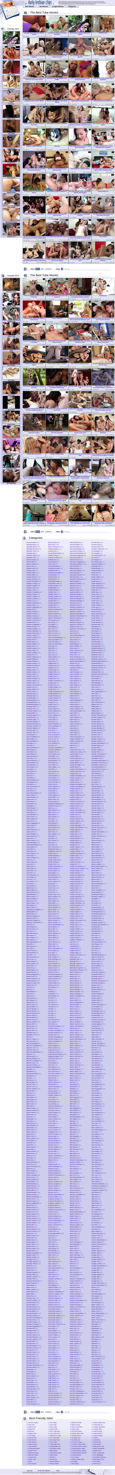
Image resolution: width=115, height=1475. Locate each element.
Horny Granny (52, 1343)
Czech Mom (52, 793)
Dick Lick (51, 808)
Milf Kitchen (73, 1114)
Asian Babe (30, 803)
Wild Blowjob (95, 1333)
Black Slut (29, 1158)
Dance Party (52, 799)
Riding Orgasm (96, 713)
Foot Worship (52, 1101)
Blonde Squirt (30, 1242)
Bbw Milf (29, 944)
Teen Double (95, 1093)
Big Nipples (30, 1076)
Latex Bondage (74, 672)
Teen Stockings (96, 1164)
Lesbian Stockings (75, 903)
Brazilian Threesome (32, 1281)
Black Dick (29, 1134)
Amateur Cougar (31, 594)
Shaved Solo (95, 823)
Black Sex (29, 1155)
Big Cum (29, 1054)
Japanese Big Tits (75, 596)
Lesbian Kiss (74, 816)
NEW (42, 269)
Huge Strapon (52, 1387)
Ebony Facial (52, 914)
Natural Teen (74, 1231)
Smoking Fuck (95, 920)
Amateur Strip (30, 674)
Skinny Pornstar (96, 875)
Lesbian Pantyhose (76, 853)
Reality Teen (95, 639)
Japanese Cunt (74, 603)
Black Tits (29, 1168)
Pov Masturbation (96, 555)
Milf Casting (73, 1093)
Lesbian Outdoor (75, 851)
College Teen (52, 678)
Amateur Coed (31, 590)
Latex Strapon (74, 685)
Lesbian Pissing (75, 857)
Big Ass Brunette (31, 1013)
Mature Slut (73, 1058)
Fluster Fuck (11, 118)
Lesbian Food (74, 799)
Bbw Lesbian (30, 937)
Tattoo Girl (94, 1035)
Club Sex (51, 650)
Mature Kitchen (74, 1030)
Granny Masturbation (54, 1220)
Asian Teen (29, 870)
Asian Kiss (29, 838)
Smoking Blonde (96, 911)
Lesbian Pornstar (75, 862)
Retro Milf (94, 693)
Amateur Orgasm (31, 648)
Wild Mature (95, 1339)
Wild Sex (94, 1350)
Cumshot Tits (52, 752)
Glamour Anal (52, 1177)
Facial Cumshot (53, 978)
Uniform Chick (95, 1235)
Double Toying (52, 868)
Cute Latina (51, 765)
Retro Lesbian (95, 689)
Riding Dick (95, 706)
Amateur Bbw (30, 575)
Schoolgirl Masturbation (98, 760)
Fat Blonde (51, 994)
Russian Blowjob (96, 728)
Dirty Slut (51, 842)
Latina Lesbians (75, 708)
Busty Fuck (29, 1393)
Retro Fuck (94, 687)
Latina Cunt (73, 698)
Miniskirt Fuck (74, 1158)
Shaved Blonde (96, 799)
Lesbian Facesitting (76, 786)
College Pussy (52, 674)
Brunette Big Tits (31, 1309)
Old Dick (72, 1266)
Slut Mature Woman (99, 1457)
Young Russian (96, 1393)
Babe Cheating (31, 898)
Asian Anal (29, 799)
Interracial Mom (74, 568)
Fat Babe (51, 991)
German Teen (52, 1153)
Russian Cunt (95, 734)
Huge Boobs (52, 1369)
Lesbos (95, 1437)
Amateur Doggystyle (32, 607)
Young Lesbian (96, 1389)
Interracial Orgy (74, 572)
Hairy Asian (51, 1244)
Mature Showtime (98, 1448)
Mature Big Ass (74, 983)
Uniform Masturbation (98, 1240)
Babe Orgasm (30, 903)
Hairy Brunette (52, 1253)
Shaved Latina (95, 808)
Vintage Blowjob (96, 1259)
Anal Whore (30, 791)
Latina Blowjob (74, 693)
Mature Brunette (75, 991)
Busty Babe (30, 1382)
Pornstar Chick (74, 1387)
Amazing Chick (31, 706)
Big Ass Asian (30, 1004)
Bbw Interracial (31, 933)
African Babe (30, 562)
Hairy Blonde (52, 1250)
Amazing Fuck (30, 708)
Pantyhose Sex (74, 1326)
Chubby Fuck (52, 592)
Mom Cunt (73, 1171)
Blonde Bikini (30, 1190)
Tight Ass (94, 1199)
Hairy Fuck (51, 1257)
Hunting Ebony (76, 1435)
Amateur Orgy (30, 650)
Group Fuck (51, 1231)
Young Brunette (96, 1374)
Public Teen (95, 592)
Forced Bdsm (52, 1104)
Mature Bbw (73, 978)
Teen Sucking (95, 1168)
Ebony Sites (75, 1429)
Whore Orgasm (96, 1315)
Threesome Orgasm (97, 1190)
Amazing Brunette (32, 704)
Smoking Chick (96, 916)
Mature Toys (73, 1076)
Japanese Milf (74, 620)
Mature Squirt (74, 1063)
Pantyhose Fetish (75, 1320)
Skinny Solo (95, 879)
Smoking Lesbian (96, 922)
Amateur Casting (31, 583)
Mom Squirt (73, 1186)
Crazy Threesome (53, 724)
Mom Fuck (73, 1175)
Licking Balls (74, 946)
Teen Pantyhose (96, 1140)
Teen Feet (94, 1099)
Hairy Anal (51, 1242)
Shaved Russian (96, 821)
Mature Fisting (74, 1013)
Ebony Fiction (54, 1463)
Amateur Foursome (32, 620)
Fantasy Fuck (52, 985)
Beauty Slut (30, 985)
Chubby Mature (53, 598)
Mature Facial (74, 1006)
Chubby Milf (52, 601)
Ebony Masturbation (54, 924)
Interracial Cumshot (76, 551)
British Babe (30, 1285)
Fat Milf (50, 1009)
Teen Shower (95, 1153)
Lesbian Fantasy (75, 788)
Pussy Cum (95, 594)
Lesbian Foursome (75, 801)
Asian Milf (29, 849)
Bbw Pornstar (30, 950)
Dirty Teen (51, 845)
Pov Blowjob (95, 551)
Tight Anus (94, 1196)
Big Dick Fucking (31, 1065)
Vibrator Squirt (95, 1253)
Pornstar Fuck (74, 1389)
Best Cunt (29, 994)
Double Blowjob (53, 855)
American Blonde (31, 721)
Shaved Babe (95, 793)
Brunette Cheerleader (33, 1317)
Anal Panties (30, 771)
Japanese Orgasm (75, 622)
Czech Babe (52, 778)
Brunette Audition (31, 1300)
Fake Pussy (51, 981)
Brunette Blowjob (31, 1313)
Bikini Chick (30, 1101)
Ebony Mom (52, 931)
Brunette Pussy (31, 1352)
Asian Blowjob (30, 814)
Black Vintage (30, 1171)
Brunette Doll (30, 1328)
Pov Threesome (96, 562)
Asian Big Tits (30, 810)
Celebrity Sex (52, 559)
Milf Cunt (72, 1095)
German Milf (52, 1151)
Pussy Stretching (96, 613)
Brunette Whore (31, 1367)
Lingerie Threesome (76, 955)
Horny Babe (52, 1326)
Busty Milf (29, 1399)
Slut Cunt (94, 901)
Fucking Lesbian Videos (79, 1446)
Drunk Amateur (53, 870)
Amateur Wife (30, 691)
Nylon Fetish (74, 1250)
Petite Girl (73, 1356)
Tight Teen (94, 1207)
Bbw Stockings (31, 952)
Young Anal (95, 1361)
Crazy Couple (52, 708)
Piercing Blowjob (75, 1365)
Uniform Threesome (97, 1244)
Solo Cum (94, 935)
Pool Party (73, 1374)
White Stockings (96, 1307)
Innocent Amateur (53, 1393)
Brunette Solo (30, 1356)
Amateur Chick (31, 588)
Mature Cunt (74, 998)
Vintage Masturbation (98, 1266)
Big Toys (29, 1093)
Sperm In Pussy (96, 959)
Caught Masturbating (54, 553)
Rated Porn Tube (11, 468)
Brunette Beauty (31, 1307)
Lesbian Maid (74, 823)
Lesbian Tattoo (74, 914)
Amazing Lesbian (31, 711)
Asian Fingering (31, 829)
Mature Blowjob (74, 989)
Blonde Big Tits (31, 1188)
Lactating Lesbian (75, 667)
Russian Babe (95, 721)
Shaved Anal (95, 788)
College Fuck (52, 665)
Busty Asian (30, 1380)
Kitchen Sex (73, 663)
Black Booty (30, 1127)
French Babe (52, 1117)
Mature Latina (74, 1032)
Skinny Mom (95, 873)
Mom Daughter (74, 1173)
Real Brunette (95, 624)
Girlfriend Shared (53, 1173)
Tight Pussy (95, 1205)
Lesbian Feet (74, 791)
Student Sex (95, 1002)
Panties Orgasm (75, 1315)
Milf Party (73, 1123)
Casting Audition (53, 549)
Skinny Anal (95, 842)
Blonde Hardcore (31, 1218)
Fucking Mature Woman (79, 1453)
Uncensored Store (11, 221)
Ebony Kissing (52, 920)
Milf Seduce (73, 1132)
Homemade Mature (54, 1317)
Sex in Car (94, 784)
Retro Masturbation (97, 691)
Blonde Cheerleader (32, 1196)
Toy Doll (93, 1220)
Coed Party (51, 659)
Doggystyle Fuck (53, 851)
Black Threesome (31, 1166)
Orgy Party (73, 1285)
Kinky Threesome (75, 657)
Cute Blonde (52, 758)
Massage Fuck (74, 959)
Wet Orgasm (95, 1296)
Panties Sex (73, 1317)
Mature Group (74, 1019)
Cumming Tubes (77, 1442)
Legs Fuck (73, 745)
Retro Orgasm (95, 698)
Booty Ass (29, 1266)
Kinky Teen (73, 654)
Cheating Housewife (54, 572)
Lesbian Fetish (74, 793)
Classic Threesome (54, 618)
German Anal (52, 1136)
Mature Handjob (75, 1022)
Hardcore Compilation (55, 1291)
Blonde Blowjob (31, 1192)
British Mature (30, 1291)
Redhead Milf (95, 663)
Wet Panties (95, 1298)
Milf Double (73, 1099)
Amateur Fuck (30, 622)
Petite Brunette (74, 1354)
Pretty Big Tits (95, 566)
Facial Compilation (54, 976)
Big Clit (28, 1037)
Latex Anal (73, 670)
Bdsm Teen (30, 965)
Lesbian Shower (75, 883)
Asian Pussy (30, 862)
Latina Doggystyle (75, 700)
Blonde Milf (29, 1225)
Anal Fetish (30, 752)
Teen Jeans (95, 1123)
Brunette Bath (30, 1304)
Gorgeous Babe (53, 1196)
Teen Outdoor (95, 1138)
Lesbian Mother (74, 838)
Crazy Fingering (53, 711)
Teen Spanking (96, 1160)
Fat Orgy (51, 1013)
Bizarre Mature (31, 1112)
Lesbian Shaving (75, 881)
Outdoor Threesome (76, 1307)
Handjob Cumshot (53, 1279)
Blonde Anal (30, 1177)
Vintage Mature (96, 1268)
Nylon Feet (73, 1248)
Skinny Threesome (97, 883)
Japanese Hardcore (76, 607)
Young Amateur (96, 1358)
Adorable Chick (31, 551)
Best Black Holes (55, 1448)
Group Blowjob (52, 1229)
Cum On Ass (52, 732)
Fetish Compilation (54, 1041)
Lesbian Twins (74, 927)
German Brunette (53, 1142)
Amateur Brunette (32, 581)
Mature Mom (74, 1041)
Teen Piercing (95, 1145)
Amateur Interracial (32, 633)
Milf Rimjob (73, 1130)
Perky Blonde (74, 1339)
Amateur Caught (31, 585)
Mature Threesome (76, 1073)
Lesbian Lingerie (75, 821)
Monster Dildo (74, 1196)
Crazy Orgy (51, 717)
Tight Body (94, 1201)
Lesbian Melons (75, 829)
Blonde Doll (30, 1205)
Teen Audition (95, 1052)
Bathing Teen (30, 914)
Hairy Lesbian (52, 1266)
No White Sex (76, 1440)
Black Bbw (29, 1121)
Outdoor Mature (75, 1302)
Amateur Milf (30, 639)
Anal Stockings (31, 780)
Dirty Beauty (52, 823)
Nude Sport (73, 1235)
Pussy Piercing (96, 609)
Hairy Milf (51, 1272)
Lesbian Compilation (76, 775)
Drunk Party (52, 888)
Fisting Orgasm (53, 1091)
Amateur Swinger (31, 678)
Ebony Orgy (52, 935)
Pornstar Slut (95, 542)
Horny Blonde (52, 1330)
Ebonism (52, 1457)
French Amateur (53, 1112)
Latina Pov (73, 726)
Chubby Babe (52, 588)
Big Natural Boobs (32, 1073)
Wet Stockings (95, 1302)
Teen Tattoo (95, 1171)
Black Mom (29, 1145)
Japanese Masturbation (77, 616)
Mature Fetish (74, 1011)
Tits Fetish (94, 1212)
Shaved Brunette (96, 801)
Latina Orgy (73, 719)
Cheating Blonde (53, 566)
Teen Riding (95, 1151)
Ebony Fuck (52, 916)
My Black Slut (76, 1437)
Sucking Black (95, 1015)
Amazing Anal (30, 693)
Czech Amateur (53, 775)
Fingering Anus (53, 1050)
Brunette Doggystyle (32, 1326)
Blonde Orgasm (31, 1229)
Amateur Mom (30, 642)
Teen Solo (94, 1158)
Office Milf (73, 1259)
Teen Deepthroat (96, 1084)
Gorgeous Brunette (54, 1201)
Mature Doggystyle (76, 1002)
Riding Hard (95, 711)
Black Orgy (29, 1149)
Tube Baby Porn (55, 1444)
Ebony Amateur (53, 896)
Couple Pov (51, 702)
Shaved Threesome (97, 827)
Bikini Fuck (29, 1104)
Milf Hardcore (74, 1112)
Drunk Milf (51, 883)
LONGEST (48, 269)
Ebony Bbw (51, 903)
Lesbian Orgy (74, 849)
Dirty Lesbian (52, 834)
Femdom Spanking (54, 1037)
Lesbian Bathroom (75, 758)
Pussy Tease (95, 618)
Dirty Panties (52, 840)
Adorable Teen (31, 557)
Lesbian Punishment (76, 866)
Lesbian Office (74, 842)
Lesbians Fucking (75, 940)
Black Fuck (29, 1136)
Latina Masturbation (76, 711)
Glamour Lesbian (53, 1181)
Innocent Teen (52, 1404)
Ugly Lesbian (95, 1231)
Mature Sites (97, 1450)
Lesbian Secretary (75, 877)
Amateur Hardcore (32, 631)
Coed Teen (51, 661)
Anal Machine (30, 765)
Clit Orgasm (52, 624)
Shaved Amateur (96, 786)
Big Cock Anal (30, 1041)
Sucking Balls (95, 1009)
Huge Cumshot (53, 1374)
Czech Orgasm (53, 795)
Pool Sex (72, 1376)
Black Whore (30, 1173)
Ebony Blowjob (52, 907)
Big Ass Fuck (30, 1019)
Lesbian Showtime (99, 1427)
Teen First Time (96, 1106)
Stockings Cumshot (97, 972)
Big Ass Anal (30, 1002)
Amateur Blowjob (31, 579)
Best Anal (29, 987)
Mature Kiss (73, 1028)
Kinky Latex (73, 648)
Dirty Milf (51, 836)
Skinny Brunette (96, 857)
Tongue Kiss (95, 1216)
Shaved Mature (96, 812)
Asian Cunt (29, 821)
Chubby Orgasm (53, 603)
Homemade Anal (53, 1309)
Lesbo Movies (97, 1433)
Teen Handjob (95, 1119)
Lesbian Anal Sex (75, 750)
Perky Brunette (74, 1341)
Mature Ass (73, 976)
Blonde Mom (30, 1227)
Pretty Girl (94, 575)
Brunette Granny (31, 1335)
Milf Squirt (73, 1138)
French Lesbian (53, 1119)
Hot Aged (75, 1461)
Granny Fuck (52, 1214)
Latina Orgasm (74, 717)
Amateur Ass (30, 570)
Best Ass (29, 989)
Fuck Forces (11, 162)
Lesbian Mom (74, 834)
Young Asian (95, 1363)
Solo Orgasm (95, 944)
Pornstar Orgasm (75, 1395)
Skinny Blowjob (96, 855)
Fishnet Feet (52, 1080)
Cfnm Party (51, 564)
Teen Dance (95, 1082)
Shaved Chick (95, 803)
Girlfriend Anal (52, 1164)
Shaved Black (95, 797)
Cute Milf (51, 769)
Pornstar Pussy (74, 1404)
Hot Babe (51, 1365)
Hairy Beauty (52, 1248)
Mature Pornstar (75, 1050)
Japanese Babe (75, 590)
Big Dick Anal (30, 1056)
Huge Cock (51, 1371)
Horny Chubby (52, 1335)
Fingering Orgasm (53, 1056)
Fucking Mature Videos (79, 1450)
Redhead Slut (95, 670)
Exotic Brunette (53, 963)
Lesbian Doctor (74, 782)
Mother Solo (73, 1218)
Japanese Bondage (76, 601)
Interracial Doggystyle (76, 555)
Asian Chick (30, 816)
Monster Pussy (74, 1201)
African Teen (30, 566)
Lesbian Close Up (75, 771)
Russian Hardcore (97, 739)
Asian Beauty (30, 808)
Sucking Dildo (95, 1022)
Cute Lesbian (52, 767)
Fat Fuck (51, 1000)
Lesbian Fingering (75, 795)
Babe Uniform (30, 907)
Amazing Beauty (31, 700)
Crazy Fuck (51, 713)
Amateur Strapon (31, 672)
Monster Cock (74, 1192)
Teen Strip (94, 1166)
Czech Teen (52, 797)
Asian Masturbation (32, 845)
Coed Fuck (51, 654)
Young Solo (95, 1397)
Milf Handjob (74, 1110)
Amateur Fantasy (31, 616)
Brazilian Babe (31, 1274)
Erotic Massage (53, 959)
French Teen (52, 1123)
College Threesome (54, 680)
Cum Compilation (53, 726)
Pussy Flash (95, 598)
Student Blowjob (96, 994)
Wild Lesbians (95, 1337)
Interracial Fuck (74, 559)
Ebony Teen (52, 946)
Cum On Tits (52, 739)
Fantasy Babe (52, 983)
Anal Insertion (30, 762)
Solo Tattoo (95, 948)
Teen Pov (94, 1147)
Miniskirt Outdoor (75, 1162)
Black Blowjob (30, 1125)
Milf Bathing (73, 1084)
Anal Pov (29, 775)
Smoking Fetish (96, 918)
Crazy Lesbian (52, 715)
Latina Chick (74, 696)
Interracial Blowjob (75, 549)
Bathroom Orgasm (32, 920)
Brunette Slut (30, 1354)
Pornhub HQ (11, 147)
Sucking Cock (95, 1017)
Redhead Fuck (96, 657)
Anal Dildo (29, 743)
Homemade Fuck (53, 1313)
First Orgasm (52, 1067)
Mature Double (74, 1004)
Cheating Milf (52, 575)
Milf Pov (72, 1127)
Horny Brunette (53, 1333)
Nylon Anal (73, 1246)
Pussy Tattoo (95, 616)
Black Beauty (30, 1123)
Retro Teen (94, 700)
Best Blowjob (30, 991)
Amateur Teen (30, 683)
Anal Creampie (31, 741)
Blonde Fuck (30, 1212)
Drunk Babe (52, 873)
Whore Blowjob (96, 1309)
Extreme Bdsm (52, 970)
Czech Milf (51, 791)
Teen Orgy (94, 1136)
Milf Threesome (74, 1149)
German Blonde (53, 1140)
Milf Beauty (73, 1086)
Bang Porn (11, 88)
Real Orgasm (95, 633)
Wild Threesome (96, 1356)
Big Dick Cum (30, 1063)
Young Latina (95, 1387)
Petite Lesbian (74, 1361)
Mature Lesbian (74, 1035)
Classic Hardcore (53, 613)
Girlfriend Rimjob (53, 1171)
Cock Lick (51, 652)
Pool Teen (73, 1378)
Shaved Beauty (96, 795)
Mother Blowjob (74, 1207)
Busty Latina (30, 1395)
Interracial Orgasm (75, 570)
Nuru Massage (74, 1244)
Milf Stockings (74, 1140)
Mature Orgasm (75, 1045)
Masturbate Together (76, 968)
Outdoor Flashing (75, 1296)
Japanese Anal (74, 585)
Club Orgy (51, 646)
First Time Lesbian (54, 1073)
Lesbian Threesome (76, 920)
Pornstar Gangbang (76, 1391)
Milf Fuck (72, 1106)
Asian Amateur (31, 797)
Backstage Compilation (33, 909)
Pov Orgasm (95, 559)
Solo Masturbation (97, 942)
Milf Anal (72, 1082)
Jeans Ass (73, 631)
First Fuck (51, 1065)
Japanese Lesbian (75, 611)
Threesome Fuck (96, 1188)
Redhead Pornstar (97, 667)
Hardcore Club (52, 1289)
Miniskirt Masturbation (77, 1160)
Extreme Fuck (52, 972)
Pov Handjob (95, 553)
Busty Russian (52, 542)
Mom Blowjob (74, 1168)
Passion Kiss (74, 1335)
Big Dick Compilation (32, 1060)
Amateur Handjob (31, 629)
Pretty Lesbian (95, 577)
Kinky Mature (74, 652)
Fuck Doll (51, 1125)
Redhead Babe (96, 646)
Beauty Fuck (30, 976)
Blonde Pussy (30, 1235)
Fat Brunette (52, 996)
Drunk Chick (52, 879)
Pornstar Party (74, 1399)
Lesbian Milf (73, 832)
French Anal (52, 1114)
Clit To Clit (51, 629)
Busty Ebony (30, 1391)
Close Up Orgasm (53, 639)
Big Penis (29, 1078)
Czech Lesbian (52, 786)
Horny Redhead (53, 1358)
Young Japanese (96, 1384)
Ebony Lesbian (52, 922)
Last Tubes (11, 133)
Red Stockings (96, 642)
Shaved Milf (95, 814)
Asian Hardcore (31, 836)
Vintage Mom (95, 1272)
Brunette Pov (30, 1350)
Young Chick (95, 1378)
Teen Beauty (95, 1058)
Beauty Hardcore (31, 978)
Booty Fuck (30, 1270)
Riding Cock (95, 704)
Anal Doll (29, 745)
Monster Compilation (76, 1194)
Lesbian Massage (75, 825)
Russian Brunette (96, 730)
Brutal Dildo (30, 1371)
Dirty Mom (51, 838)
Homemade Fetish (54, 1311)
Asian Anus (30, 801)
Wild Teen (94, 1354)
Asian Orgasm (30, 853)
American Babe (31, 719)
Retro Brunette (96, 685)
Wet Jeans (94, 1291)
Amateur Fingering (32, 618)
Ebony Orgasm (53, 933)
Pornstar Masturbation (77, 1393)
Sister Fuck (95, 838)
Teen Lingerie (95, 1127)
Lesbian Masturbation (76, 827)
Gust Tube (11, 394)
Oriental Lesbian (75, 1287)
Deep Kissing (52, 801)
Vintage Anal (95, 1255)
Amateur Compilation (33, 592)
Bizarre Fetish (30, 1108)
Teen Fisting (95, 1108)
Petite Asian (73, 1350)
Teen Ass (94, 1050)
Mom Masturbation (75, 1177)
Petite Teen (73, 1363)
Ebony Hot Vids (76, 1422)
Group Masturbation (54, 1233)
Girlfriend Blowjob (53, 1166)
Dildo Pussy (52, 812)
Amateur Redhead (32, 657)
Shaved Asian (95, 791)
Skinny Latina (95, 862)
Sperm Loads (95, 961)
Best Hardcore (31, 998)
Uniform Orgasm (96, 1242)
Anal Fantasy (30, 750)
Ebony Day (53, 1459)
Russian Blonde (96, 726)
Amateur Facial (31, 613)
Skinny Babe (95, 847)
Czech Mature (52, 788)
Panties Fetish (74, 1311)
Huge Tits (51, 1389)
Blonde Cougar (31, 1201)
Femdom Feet (52, 1028)
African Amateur (31, 559)
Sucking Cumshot (97, 1019)
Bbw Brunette (30, 929)
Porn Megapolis (98, 1455)
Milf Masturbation (75, 1117)
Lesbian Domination (76, 784)
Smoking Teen (95, 931)
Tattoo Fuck (95, 1032)
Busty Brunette (31, 1389)
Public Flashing (96, 585)
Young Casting (96, 1376)
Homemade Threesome (55, 1324)
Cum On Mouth (53, 734)
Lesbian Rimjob (74, 873)
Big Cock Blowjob (31, 1043)
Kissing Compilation (76, 659)
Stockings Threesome (98, 981)
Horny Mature (52, 1348)
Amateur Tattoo (31, 680)
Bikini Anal (29, 1095)
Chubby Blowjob (53, 590)
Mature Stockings (75, 1065)
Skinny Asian (95, 845)
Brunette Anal (30, 1298)
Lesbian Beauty (74, 760)
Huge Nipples (52, 1382)
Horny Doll (51, 1339)
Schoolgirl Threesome (98, 762)
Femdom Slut (52, 1035)
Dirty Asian (51, 819)
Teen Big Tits (95, 1060)
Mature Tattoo (74, 1071)
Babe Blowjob (30, 894)
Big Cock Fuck (31, 1050)
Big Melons (29, 1071)
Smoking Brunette (97, 914)
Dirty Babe (51, 821)
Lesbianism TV (98, 1425)
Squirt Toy (94, 968)
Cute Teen (51, 773)
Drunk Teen (51, 892)
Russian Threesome (97, 754)
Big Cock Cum (31, 1047)
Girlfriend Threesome (54, 1175)
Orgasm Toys (74, 1283)
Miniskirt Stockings (75, 1164)
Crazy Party (51, 719)
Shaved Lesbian (96, 810)
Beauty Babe (30, 970)
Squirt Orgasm (96, 965)
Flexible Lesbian (53, 1095)
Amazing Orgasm (31, 715)
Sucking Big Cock (97, 1011)
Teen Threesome (96, 1173)
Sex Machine (95, 778)
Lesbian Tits (73, 922)
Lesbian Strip (74, 907)
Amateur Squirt (31, 670)
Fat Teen (51, 1017)
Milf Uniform (73, 1153)
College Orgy (52, 670)
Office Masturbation (76, 1257)
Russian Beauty (96, 724)
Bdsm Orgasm (31, 963)
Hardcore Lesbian (53, 1294)
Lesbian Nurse (74, 840)
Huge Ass (51, 1367)
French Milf (51, 1121)
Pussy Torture (95, 620)
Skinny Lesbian (96, 864)
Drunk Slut (51, 890)
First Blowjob (52, 1063)
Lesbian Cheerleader (76, 769)
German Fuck (52, 1145)
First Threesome (53, 1069)
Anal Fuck (29, 758)
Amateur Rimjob (31, 661)
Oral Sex (72, 1276)
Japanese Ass (74, 588)
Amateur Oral (30, 646)
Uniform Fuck (95, 1238)
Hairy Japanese (53, 1261)
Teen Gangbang (96, 1112)
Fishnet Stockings (53, 1086)
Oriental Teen (74, 1289)
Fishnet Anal (52, 1078)
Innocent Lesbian (53, 1402)
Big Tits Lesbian (31, 1089)
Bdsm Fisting (30, 961)
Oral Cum (73, 1270)
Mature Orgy (74, 1047)
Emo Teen (51, 952)
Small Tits (94, 905)
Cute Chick (51, 762)
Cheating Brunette (54, 568)
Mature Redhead (75, 1052)
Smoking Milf (95, 927)
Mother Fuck (74, 1209)
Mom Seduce (74, 1181)
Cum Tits (51, 745)
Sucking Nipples (96, 1024)
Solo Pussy (95, 946)
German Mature (53, 1149)
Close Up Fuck (52, 633)
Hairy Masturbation (54, 1268)
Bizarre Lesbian (31, 1110)
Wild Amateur (95, 1322)
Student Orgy (95, 998)
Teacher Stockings (97, 1043)
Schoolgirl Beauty (96, 756)
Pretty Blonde (95, 568)
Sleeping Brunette (97, 894)
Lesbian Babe (74, 754)
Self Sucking (95, 773)
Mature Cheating (75, 994)
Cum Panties (52, 741)
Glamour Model (53, 1186)
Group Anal (51, 1227)
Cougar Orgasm (53, 687)
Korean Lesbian (75, 665)
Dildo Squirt (51, 814)
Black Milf (29, 1142)
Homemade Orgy (53, 1320)
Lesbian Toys (74, 924)
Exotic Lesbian (52, 965)
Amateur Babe (31, 572)
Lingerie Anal (74, 948)
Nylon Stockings (75, 1255)
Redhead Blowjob (97, 650)
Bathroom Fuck (31, 918)
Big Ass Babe (30, 1006)
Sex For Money (96, 775)
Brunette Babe (31, 1302)
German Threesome (54, 1155)
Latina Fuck (73, 702)
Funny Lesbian (52, 1130)
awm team (29, 1470)
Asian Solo (29, 866)
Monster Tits (74, 1203)
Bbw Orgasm (30, 946)
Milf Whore (73, 1155)
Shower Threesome (97, 836)
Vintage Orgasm (96, 1274)
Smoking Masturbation (98, 924)
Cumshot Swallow (53, 750)
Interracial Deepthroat (76, 553)
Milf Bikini (73, 1089)
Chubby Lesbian (53, 596)
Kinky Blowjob (74, 644)
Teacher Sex (95, 1041)
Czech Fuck (52, 784)
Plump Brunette (74, 1367)
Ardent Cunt (11, 74)
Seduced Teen (95, 771)
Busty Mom (30, 1402)
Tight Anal (94, 1194)
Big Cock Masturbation (33, 1052)
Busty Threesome (53, 547)
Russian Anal (95, 719)
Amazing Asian (31, 696)
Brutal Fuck (30, 1374)
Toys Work (94, 1229)
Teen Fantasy (95, 1097)
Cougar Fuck (52, 685)
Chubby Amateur (53, 585)
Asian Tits (29, 873)
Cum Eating (51, 728)
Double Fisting (52, 862)
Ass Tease (29, 883)
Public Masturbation (97, 588)
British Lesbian (31, 1289)
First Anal (51, 1060)
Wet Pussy (94, 1300)
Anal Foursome (31, 756)
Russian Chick (95, 732)
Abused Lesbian (31, 542)
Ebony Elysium (54, 1461)
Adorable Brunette (32, 549)
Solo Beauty (95, 933)
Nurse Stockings (75, 1242)
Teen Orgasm (95, 1134)
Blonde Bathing (31, 1184)
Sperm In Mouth (96, 957)
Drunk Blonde (52, 875)
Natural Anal (74, 1220)
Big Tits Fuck (30, 1086)
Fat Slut (50, 1015)
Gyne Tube (11, 409)
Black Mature (30, 1140)
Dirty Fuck (51, 832)
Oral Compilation (75, 1268)
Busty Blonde (30, 1387)
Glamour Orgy (52, 1188)
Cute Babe (51, 756)
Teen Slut (94, 1155)
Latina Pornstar (74, 724)
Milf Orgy (72, 1121)
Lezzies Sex (97, 1442)
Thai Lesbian (95, 1181)
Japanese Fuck (74, 605)
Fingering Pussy (53, 1058)
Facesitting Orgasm (54, 974)
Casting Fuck (52, 551)
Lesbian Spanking (75, 896)
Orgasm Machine (75, 1281)
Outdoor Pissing (75, 1304)
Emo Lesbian (52, 950)
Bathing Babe (30, 911)
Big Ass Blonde (31, 1011)
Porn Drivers (11, 177)
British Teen (30, 1296)
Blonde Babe (30, 1181)
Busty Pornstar (31, 1404)
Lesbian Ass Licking (76, 752)
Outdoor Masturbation (76, 1300)
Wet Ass (94, 1287)
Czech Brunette (53, 782)
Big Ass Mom (30, 1026)
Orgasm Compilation (76, 1279)
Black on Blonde (31, 1175)
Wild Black (94, 1330)
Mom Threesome (75, 1188)
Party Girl (73, 1330)
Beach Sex (29, 968)
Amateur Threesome (32, 685)
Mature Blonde (74, 987)
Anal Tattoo (30, 784)
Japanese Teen (74, 626)
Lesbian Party (74, 855)
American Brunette (32, 724)
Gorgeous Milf (52, 1205)
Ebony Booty (52, 909)
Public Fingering (96, 583)
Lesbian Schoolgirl (75, 875)
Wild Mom (94, 1343)
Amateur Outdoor (31, 652)
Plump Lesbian (74, 1369)
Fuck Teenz (75, 1457)
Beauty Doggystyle (32, 974)
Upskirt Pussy (95, 1246)
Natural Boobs (74, 1222)
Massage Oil (74, 961)
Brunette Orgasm (31, 1345)
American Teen (31, 732)
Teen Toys (94, 1177)
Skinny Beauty (95, 849)
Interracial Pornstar (76, 575)
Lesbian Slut (74, 890)
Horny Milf (51, 1350)
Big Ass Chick (30, 1015)
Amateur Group (31, 626)
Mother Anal (73, 1205)
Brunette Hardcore (32, 1337)
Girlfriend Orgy (52, 1168)
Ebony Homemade (54, 918)
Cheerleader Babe (54, 581)
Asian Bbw (29, 806)
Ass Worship (30, 886)
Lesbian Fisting (74, 797)
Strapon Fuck (95, 987)
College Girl (51, 667)
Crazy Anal (51, 706)
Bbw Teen (29, 955)
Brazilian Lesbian (31, 1276)
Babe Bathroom (31, 892)
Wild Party (94, 1348)
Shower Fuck (95, 829)
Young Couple (95, 1380)
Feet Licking (52, 1022)
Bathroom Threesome (33, 922)
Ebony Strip (51, 944)
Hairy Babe (51, 1246)
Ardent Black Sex (55, 1446)
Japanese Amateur (76, 583)
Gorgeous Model (53, 1207)
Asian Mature (30, 847)
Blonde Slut (30, 1238)
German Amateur (53, 1134)
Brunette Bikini (31, 1311)
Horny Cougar (52, 1337)
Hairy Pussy (52, 1274)
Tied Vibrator (95, 1192)
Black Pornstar (31, 1151)
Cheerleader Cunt (53, 583)
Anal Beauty (30, 734)
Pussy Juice (95, 603)
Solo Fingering (96, 940)
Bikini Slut (29, 1106)
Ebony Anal (51, 898)
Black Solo (29, 1160)
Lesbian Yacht (74, 937)
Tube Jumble (11, 206)
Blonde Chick (30, 1199)
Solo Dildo (94, 937)
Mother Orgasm (75, 1214)
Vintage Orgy (95, 1276)
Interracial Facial (75, 557)
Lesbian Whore (74, 933)
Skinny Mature (95, 868)
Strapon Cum (95, 985)
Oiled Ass (73, 1263)
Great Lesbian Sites (78, 1459)
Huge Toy (51, 1391)
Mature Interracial (75, 1026)
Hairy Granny (52, 1259)
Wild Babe (94, 1324)
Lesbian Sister (74, 886)
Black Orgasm (30, 1147)
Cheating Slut (52, 579)
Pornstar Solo (95, 544)
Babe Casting (30, 896)
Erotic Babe (51, 955)
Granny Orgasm (53, 1222)
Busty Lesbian (30, 1397)
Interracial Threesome (77, 579)
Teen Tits (94, 1175)
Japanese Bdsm (75, 592)
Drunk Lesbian (52, 881)
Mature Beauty (74, 981)
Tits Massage (95, 1214)
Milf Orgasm (73, 1119)
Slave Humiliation (96, 890)
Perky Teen (73, 1345)
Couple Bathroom (53, 693)
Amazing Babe (31, 698)
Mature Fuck (74, 1015)
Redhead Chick (96, 652)
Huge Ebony (52, 1378)
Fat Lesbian (51, 1004)
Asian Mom (30, 851)
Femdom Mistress (53, 1032)
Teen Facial (95, 1095)
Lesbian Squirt (74, 898)
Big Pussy (29, 1080)
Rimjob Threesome (97, 715)
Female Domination (54, 1026)
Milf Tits (72, 1151)
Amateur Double (31, 611)
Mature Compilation (76, 996)
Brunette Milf (30, 1341)
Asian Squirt (30, 868)
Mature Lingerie (75, 1037)
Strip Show (94, 991)
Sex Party (94, 780)
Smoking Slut (95, 929)
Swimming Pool (96, 1030)
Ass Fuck (29, 879)
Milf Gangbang (74, 1108)
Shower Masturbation (98, 832)
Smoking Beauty (96, 909)
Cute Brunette (52, 760)
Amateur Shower (31, 663)
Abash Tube (11, 335)
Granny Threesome (54, 1225)
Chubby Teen (52, 607)
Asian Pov (29, 860)
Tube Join (11, 59)
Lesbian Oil (73, 845)
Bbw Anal (29, 924)
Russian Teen (95, 752)
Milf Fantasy (73, 1101)
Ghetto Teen (52, 1160)
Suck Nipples (95, 1006)
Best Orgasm (30, 1000)
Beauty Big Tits (31, 972)
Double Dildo (52, 857)
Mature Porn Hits (98, 1446)
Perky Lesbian (74, 1343)
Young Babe (95, 1365)
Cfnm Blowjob (52, 562)
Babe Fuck (29, 901)
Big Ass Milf (30, 1024)
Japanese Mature (75, 618)
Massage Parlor (75, 965)
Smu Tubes (53, 1442)
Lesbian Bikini (74, 762)
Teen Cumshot (96, 1078)
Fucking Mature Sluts (78, 1448)
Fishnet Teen (52, 1089)
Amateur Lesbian (31, 637)
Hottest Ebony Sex (77, 1433)
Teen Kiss (94, 1125)
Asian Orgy (29, 855)
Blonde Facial (30, 1207)
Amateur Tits (30, 687)
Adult (11, 350)
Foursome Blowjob (54, 1106)
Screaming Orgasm (97, 767)
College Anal (52, 663)
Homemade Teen (53, 1322)
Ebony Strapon (52, 942)
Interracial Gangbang (76, 562)
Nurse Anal (73, 1240)
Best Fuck (29, 996)
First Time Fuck (53, 1071)
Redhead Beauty (96, 648)
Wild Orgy (94, 1345)
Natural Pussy (74, 1229)
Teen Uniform (95, 1179)
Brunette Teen (30, 1363)
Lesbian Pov (74, 864)
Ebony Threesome (54, 948)
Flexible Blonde (53, 1093)
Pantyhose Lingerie (76, 1324)
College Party (52, 672)
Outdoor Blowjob (75, 1294)
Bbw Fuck (29, 931)
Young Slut (94, 1395)
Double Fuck (52, 864)
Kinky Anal (73, 642)
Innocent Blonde (53, 1395)
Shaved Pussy (95, 819)
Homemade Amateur (54, 1307)
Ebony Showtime (77, 1427)
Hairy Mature (52, 1270)
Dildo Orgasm (52, 810)
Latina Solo (73, 730)
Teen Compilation (96, 1073)
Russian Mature (96, 745)
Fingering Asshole (53, 1052)
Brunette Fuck (30, 1333)
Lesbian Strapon (75, 905)
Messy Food (74, 1080)
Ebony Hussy (76, 1425)
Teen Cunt (94, 1080)
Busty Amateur (31, 1376)
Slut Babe (94, 898)
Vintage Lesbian (96, 1263)
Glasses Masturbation (55, 1194)
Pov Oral (94, 557)
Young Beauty (95, 1367)
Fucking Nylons (76, 1455)
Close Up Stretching (54, 644)
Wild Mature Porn (98, 1459)
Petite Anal (73, 1348)
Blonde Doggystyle (32, 1203)
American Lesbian (32, 726)
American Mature (31, 728)
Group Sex (51, 1235)
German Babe (52, 1138)
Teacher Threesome (97, 1045)
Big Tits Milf (30, 1091)
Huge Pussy (52, 1384)
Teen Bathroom (96, 1056)
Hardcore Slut (52, 1302)
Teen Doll (94, 1091)
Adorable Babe (31, 544)
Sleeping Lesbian (96, 896)
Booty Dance (30, 1268)
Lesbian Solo (74, 892)
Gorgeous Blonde (53, 1199)
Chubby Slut (52, 605)
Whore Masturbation (97, 1313)
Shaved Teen (95, 825)
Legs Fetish (73, 743)
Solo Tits (94, 950)
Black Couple (30, 1132)
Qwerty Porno (11, 191)
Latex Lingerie (74, 678)
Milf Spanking (74, 1136)
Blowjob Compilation (32, 1253)
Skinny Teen (95, 881)
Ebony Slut (51, 940)
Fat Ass (50, 989)
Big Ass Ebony (31, 1017)
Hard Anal (51, 1281)
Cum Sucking (52, 743)
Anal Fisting (30, 754)
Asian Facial (30, 825)
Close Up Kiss (52, 635)
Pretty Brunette (96, 570)
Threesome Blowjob (97, 1184)
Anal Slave (29, 778)
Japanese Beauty (75, 594)
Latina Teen (73, 734)
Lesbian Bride (74, 767)
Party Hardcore (74, 1333)
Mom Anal (73, 1166)
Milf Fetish (73, 1104)
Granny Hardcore (53, 1216)
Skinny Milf (94, 870)
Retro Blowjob (95, 683)
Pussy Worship (96, 622)
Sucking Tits (95, 1026)
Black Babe (30, 1119)
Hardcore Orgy (52, 1300)
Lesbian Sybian (74, 911)
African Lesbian (31, 564)
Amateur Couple (31, 596)
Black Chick (30, 1130)
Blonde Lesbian (31, 1220)
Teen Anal (94, 1047)
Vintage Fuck (95, 1261)
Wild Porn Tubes (11, 291)
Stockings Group (96, 976)
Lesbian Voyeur (74, 931)
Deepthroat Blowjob (54, 803)
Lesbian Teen (74, 918)
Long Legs (73, 957)
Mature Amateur (75, 972)
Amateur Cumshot (32, 598)
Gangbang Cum (53, 1132)
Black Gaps (53, 1450)
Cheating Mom (52, 577)
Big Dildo (29, 1069)
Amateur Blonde (31, 577)
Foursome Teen (53, 1110)
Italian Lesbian (74, 581)
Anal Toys (29, 788)
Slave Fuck (94, 886)
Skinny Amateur (96, 840)
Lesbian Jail (73, 814)
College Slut (52, 676)
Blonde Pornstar (31, 1231)
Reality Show (95, 637)
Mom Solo (73, 1184)
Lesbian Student (75, 909)
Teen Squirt (95, 1162)
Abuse (58, 1470)
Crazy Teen (51, 721)
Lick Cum (73, 944)
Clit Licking (51, 622)
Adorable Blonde (31, 547)
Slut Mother (95, 903)
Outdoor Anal (74, 1291)
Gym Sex (51, 1238)
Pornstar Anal (74, 1380)
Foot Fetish (51, 1099)
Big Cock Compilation (33, 1045)
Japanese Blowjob (75, 598)
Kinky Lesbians (74, 650)
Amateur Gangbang (32, 624)
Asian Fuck (29, 832)
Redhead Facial (96, 654)
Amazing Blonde (31, 702)
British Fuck (30, 1287)
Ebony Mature (52, 927)
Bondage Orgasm (32, 1261)
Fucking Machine (53, 1127)
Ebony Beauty (52, 905)
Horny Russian (52, 1361)
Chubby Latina (52, 594)
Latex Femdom (74, 674)
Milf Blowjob (73, 1091)
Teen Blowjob (95, 1065)
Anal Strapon (30, 782)
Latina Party (73, 721)
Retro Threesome (96, 702)
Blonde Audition (31, 1179)
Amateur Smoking (32, 665)
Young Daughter (96, 1382)
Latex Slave (73, 683)
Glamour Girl (52, 1179)
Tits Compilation (96, 1209)
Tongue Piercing (96, 1218)
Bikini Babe (30, 1097)
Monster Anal (74, 1190)
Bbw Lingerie (30, 940)
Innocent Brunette (53, 1397)
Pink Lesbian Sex (98, 1453)
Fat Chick (51, 998)
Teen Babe (94, 1054)
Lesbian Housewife (76, 810)
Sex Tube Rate (11, 482)
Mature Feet (73, 1009)
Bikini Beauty (30, 1099)
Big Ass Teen (30, 1030)
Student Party (95, 1000)
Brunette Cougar (31, 1322)
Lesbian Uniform (75, 929)
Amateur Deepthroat (32, 603)
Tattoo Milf (94, 1037)
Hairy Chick (51, 1255)
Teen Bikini (94, 1063)
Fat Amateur (52, 987)
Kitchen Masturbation (76, 661)
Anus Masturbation (32, 793)
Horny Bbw (51, 1328)
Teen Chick (94, 1071)
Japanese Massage (76, 613)
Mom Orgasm (74, 1179)
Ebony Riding (52, 937)
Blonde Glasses (31, 1214)
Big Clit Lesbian (31, 1039)
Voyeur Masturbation (97, 1285)
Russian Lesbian (96, 741)
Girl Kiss (50, 1162)
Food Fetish (52, 1097)
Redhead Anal (95, 644)
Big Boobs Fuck (31, 1035)
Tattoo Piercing (96, 1039)
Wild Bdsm (94, 1326)
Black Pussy (30, 1153)
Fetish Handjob (53, 1045)
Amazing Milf (30, 713)
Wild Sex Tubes (11, 306)
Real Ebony (95, 631)
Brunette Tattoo (31, 1361)
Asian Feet (29, 827)
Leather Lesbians (75, 741)
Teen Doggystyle (96, 1089)
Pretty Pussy (95, 579)
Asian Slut (29, 864)
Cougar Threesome (54, 691)
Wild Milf (94, 1341)
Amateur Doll (30, 609)
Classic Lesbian (53, 616)
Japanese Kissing (75, 609)
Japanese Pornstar (76, 624)
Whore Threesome (97, 1320)
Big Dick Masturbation (33, 1067)
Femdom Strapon (53, 1039)
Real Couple (95, 629)
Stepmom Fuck (96, 970)
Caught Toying (52, 555)
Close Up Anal (52, 631)
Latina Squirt (74, 732)
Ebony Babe (52, 901)
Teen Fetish (95, 1101)
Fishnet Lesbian (53, 1082)
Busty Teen (51, 544)
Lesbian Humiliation (76, 812)
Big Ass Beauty (31, 1009)
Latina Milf (73, 713)
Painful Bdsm (74, 1309)
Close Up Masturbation (55, 637)
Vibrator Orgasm (96, 1250)
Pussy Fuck (95, 601)
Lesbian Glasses (75, 803)
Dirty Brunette (52, 827)
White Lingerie (95, 1304)
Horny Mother (52, 1354)
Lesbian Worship (75, 935)
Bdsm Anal (29, 959)
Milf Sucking (73, 1145)
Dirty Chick (51, 829)
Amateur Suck (30, 676)
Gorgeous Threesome (55, 1209)
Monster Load (74, 1199)
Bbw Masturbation (32, 942)
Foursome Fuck (53, 1108)
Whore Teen (95, 1317)
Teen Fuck (94, 1110)
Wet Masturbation (96, 1294)
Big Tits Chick (30, 1084)
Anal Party (29, 773)
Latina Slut (73, 728)
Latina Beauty (74, 691)
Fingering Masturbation (55, 1054)
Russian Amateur (96, 717)
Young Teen (95, 1399)
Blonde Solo (30, 1240)
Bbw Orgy (29, 948)
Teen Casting (95, 1067)
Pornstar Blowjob (75, 1384)
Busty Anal (29, 1378)
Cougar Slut (52, 689)
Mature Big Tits (74, 985)
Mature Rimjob (74, 1054)
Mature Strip (74, 1067)
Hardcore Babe (53, 1287)
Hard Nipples (52, 1285)
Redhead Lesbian (97, 659)
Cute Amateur (52, 754)
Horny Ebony (52, 1341)
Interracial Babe (75, 544)
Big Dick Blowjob (31, 1058)
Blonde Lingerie (31, 1222)
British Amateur (31, 1283)
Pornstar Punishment (76, 1402)
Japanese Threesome (76, 629)
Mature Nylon (74, 1043)
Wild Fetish (94, 1335)
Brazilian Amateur (32, 1272)
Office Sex (73, 1261)
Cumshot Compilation (55, 747)
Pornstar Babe (74, 1382)
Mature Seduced (75, 1056)
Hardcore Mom (52, 1296)
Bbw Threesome (31, 957)
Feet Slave (51, 1024)
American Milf (30, 730)
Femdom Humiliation (54, 1030)
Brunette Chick (31, 1320)
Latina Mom (73, 715)
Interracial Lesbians (76, 564)
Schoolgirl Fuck (96, 758)
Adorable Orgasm (32, 555)
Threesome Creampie (98, 1186)
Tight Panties (95, 1203)
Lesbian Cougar (75, 778)
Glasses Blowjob (53, 1190)
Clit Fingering (52, 620)
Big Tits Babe (30, 1082)
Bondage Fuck (31, 1259)
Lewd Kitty (96, 1440)
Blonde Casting (31, 1194)
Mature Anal (73, 974)
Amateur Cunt (30, 601)
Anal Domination (31, 747)
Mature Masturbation (76, 1039)
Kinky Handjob (74, 646)
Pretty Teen (95, 581)
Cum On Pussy (53, 737)
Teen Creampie (96, 1076)
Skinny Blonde (95, 853)
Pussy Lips (94, 607)
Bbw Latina (29, 935)
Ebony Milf (51, 929)
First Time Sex (52, 1076)
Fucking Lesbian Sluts (79, 1444)
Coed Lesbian (52, 657)
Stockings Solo (96, 978)
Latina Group (74, 704)
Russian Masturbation (98, 743)
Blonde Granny (31, 1216)
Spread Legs (95, 963)
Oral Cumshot (74, 1272)
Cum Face (51, 730)
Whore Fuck (95, 1311)
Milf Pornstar (74, 1125)
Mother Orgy (74, 1216)
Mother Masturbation (76, 1212)
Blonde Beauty (31, 1186)
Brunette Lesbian (31, 1339)
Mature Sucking (75, 1069)
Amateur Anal (30, 568)
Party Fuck (73, 1328)
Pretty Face (95, 572)
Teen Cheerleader (97, 1069)
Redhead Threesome (98, 674)
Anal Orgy (29, 769)
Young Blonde (95, 1371)
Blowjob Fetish (31, 1255)
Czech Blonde (52, 780)
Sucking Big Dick (96, 1013)
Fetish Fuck (51, 1043)
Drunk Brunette (53, 877)
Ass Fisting (29, 877)
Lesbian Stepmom (75, 901)
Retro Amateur (96, 676)
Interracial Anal (74, 542)
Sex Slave (94, 782)
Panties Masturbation (76, 1313)
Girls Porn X (97, 1463)
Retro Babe (95, 678)
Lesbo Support (98, 1435)
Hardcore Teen (52, 1304)
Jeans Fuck (73, 633)
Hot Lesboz (75, 1463)
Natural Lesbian (75, 1225)
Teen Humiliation (96, 1121)
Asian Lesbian (30, 840)
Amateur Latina (31, 635)
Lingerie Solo (74, 950)
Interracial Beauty (75, 547)
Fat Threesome (53, 1019)
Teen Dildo (94, 1086)
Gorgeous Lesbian (54, 1203)
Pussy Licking (95, 605)
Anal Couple (30, 739)
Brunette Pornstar (32, 1348)
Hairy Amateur (52, 1240)
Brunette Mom (30, 1343)
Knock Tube (11, 423)
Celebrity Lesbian (53, 557)
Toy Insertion (95, 1222)
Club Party (51, 648)
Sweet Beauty (95, 1028)
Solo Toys (94, 952)
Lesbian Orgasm (75, 847)
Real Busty (94, 626)
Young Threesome (97, 1402)
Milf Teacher (73, 1147)
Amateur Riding (31, 659)
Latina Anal (73, 687)
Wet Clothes (95, 1289)
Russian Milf (95, 747)
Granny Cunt (52, 1212)
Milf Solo (72, 1134)
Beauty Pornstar (31, 983)
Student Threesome (97, 1004)
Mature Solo (73, 1060)
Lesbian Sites (97, 1429)
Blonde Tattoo (30, 1244)
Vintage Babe (95, 1257)
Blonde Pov (30, 1233)
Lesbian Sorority (75, 894)
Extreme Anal (52, 968)
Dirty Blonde (52, 825)
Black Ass (29, 1117)
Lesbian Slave (74, 888)
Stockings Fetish (96, 974)
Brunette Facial (31, 1330)
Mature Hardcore (75, 1024)
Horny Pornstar (53, 1356)
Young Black (95, 1369)
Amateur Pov (30, 654)
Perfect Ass (73, 1337)
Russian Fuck (95, 737)
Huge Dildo (51, 1376)
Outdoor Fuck (74, 1298)
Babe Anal (29, 888)
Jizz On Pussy (74, 637)
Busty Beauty (30, 1384)
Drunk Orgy (51, 886)
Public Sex (94, 590)
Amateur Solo (30, 667)
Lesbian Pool (74, 860)
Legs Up (72, 747)
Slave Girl (94, 888)
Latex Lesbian (74, 676)
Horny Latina (52, 1345)
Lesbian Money (74, 836)
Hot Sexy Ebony (77, 1431)
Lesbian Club (74, 773)
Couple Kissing (53, 698)
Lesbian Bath (74, 756)
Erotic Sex (51, 961)
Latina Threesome (75, 737)
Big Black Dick (31, 1032)
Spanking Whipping (97, 955)
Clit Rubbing (52, 626)
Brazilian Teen (30, 1279)
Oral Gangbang (74, 1274)
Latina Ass (73, 689)
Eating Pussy (52, 894)
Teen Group (95, 1117)
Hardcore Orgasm (53, 1298)
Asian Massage (31, 842)
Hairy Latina (52, 1263)
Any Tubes (11, 379)
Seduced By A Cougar (98, 769)
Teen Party (94, 1142)
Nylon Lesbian (74, 1253)
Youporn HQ (11, 320)
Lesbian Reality (74, 870)
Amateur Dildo (30, 605)
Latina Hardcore (75, 706)
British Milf (29, 1294)
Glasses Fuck (52, 1192)
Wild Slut (94, 1352)
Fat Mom (51, 1011)
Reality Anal (95, 635)
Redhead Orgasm (97, 665)
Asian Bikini (30, 812)
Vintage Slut (95, 1279)
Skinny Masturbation (97, 866)
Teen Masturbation (97, 1130)
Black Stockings (31, 1162)
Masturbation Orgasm (76, 970)
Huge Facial (52, 1380)
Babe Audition (30, 890)
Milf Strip (72, 1142)
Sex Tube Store (55, 1440)
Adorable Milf (30, 553)
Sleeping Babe (96, 892)
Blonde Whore (30, 1250)
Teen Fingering (96, 1104)
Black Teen (29, 1164)
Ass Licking (30, 881)
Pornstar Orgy (74, 1397)
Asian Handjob (31, 834)
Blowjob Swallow (31, 1257)
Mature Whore (74, 1078)
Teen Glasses (95, 1114)
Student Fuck (95, 996)
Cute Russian (52, 771)
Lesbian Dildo (74, 780)
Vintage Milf (95, 1270)
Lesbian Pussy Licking (77, 868)
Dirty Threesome (53, 847)
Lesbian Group (74, 806)
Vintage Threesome (97, 1283)
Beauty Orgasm (31, 981)
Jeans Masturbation (76, 635)
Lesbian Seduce (75, 879)
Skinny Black (95, 851)
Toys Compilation (96, 1227)
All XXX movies (11, 44)
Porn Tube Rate (11, 438)
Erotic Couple (52, 957)
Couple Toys (52, 704)
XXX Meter (96, 1461)
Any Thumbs (11, 365)
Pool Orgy (73, 1371)
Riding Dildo (95, 708)
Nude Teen (73, 1238)
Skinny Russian (96, 877)
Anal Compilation (31, 737)
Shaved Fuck (95, 806)
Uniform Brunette (96, 1233)
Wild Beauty (95, 1328)
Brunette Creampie (32, 1324)
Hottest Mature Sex (99, 1422)
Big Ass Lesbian (31, 1022)
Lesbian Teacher (75, 916)
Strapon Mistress (96, 989)
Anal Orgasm (30, 767)
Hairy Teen (51, 1276)
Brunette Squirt (31, 1358)
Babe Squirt (30, 905)
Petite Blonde (74, 1352)
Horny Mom (51, 1352)
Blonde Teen (30, 1246)
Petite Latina (74, 1358)
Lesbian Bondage (75, 765)
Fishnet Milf (51, 1084)
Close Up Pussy (53, 642)
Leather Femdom (75, 739)
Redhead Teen (96, 672)
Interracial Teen (74, 577)
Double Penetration (54, 866)
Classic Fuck (52, 611)
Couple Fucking (53, 696)
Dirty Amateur (52, 816)
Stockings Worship (97, 983)
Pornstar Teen (95, 547)
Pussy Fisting (95, 596)
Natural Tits (73, 1233)
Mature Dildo (74, 1000)
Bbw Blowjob (30, 927)
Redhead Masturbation (98, 661)
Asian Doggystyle (31, 823)
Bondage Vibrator (31, 1263)
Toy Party (94, 1225)
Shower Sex (95, 834)
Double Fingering (53, 860)
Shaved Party (95, 816)
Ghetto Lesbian (53, 1158)
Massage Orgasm (75, 963)
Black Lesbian (30, 1138)
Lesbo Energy (97, 1431)
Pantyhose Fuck (75, 1322)
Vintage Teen (95, 1281)
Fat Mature (51, 1006)
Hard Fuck (51, 1283)
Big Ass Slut (30, 1028)
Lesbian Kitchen (75, 819)
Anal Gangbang (31, 760)
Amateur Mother (31, 644)
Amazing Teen (30, 717)
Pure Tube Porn (11, 453)
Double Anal (52, 853)
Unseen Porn (11, 236)
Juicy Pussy (73, 639)
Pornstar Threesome (97, 549)
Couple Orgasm (53, 700)
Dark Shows (54, 1455)
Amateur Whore (31, 689)
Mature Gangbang (75, 1017)
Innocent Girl (52, 1399)
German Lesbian (53, 1147)
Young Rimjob (95, 1391)
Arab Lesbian (30, 795)
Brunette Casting (31, 1315)
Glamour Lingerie (53, 1184)
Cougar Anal (52, 683)
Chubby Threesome (54, 609)
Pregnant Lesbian (97, 564)
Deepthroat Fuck (53, 806)
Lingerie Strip (74, 952)
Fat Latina (51, 1002)
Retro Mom (94, 696)
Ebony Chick (52, 911)
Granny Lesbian (53, 1218)
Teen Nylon (95, 1132)
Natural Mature (74, 1227)
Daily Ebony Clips (55, 1453)
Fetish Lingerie (52, 1047)
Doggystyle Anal (53, 849)
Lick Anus (73, 942)
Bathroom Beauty (31, 916)
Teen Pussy (95, 1149)
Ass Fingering (30, 875)
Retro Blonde (95, 680)
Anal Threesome (31, 786)
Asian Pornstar (31, 857)
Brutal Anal (29, 1369)
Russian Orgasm (96, 750)
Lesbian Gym (74, 808)
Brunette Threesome (32, 1365)
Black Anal (29, 1114)
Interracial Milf (74, 566)
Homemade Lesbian (54, 1315)
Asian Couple (30, 819)
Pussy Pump (95, 611)
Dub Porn (11, 103)
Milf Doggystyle (74, 1097)
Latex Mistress (74, 680)
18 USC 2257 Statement (43, 1470)
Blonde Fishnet (31, 1209)
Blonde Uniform (31, 1248)
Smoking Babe (96, 907)
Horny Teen (51, 1363)
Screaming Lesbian (97, 765)
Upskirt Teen (95, 1248)
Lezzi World (97, 1444)
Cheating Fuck (52, 570)
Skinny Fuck (95, 860)
